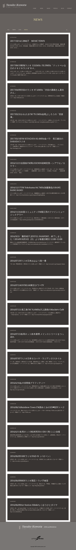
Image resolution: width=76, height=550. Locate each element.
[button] (66, 30)
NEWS (14, 29)
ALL (8, 29)
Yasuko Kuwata (32, 526)
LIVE (20, 29)
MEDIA (26, 29)
